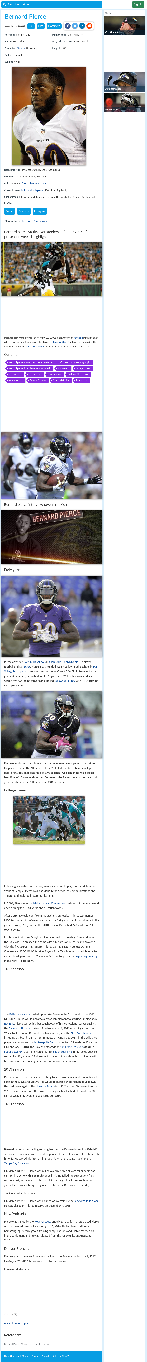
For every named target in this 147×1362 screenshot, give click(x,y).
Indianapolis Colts (44, 1042)
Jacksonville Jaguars (32, 190)
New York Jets (16, 380)
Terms (25, 1356)
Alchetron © (61, 1356)
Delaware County (65, 681)
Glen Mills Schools (35, 662)
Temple (21, 48)
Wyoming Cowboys (87, 956)
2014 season (54, 374)
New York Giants (81, 1033)
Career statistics (61, 380)
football (26, 183)
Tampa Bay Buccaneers (18, 1163)
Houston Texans (45, 1086)
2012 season (15, 374)
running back (38, 183)
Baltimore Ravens (36, 346)
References (81, 380)
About (11, 1356)
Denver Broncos (38, 380)
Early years (63, 368)
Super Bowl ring (62, 1052)
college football (58, 342)
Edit (31, 26)
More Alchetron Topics (16, 1323)
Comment (54, 26)
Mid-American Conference (49, 903)
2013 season (34, 374)
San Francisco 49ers (72, 1047)
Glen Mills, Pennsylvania (63, 662)
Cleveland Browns (19, 1028)
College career (83, 368)
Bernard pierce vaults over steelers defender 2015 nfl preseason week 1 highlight (49, 362)
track (27, 667)
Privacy (35, 1356)
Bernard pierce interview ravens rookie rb (29, 368)
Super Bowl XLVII (14, 1052)
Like (40, 26)
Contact (45, 1356)
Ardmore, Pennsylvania (35, 221)
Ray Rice (9, 1023)
